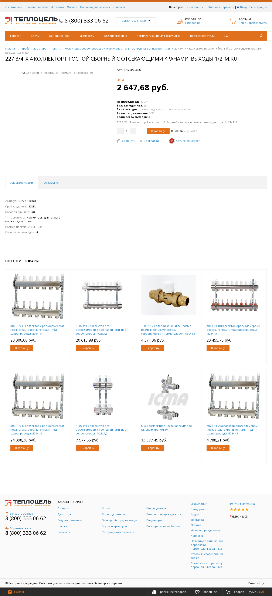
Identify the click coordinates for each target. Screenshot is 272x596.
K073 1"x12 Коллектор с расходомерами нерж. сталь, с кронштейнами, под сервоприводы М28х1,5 (37, 429)
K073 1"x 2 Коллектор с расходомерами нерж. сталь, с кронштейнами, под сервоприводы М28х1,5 (233, 429)
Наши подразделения (95, 7)
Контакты (119, 7)
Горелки (15, 36)
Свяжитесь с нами (136, 21)
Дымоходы (87, 36)
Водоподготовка (115, 36)
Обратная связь (18, 528)
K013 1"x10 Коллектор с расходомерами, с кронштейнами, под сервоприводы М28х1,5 (234, 329)
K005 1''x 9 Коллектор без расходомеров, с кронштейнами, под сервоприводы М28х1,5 (101, 329)
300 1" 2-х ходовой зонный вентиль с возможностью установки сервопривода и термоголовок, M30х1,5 (168, 329)
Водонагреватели (202, 36)
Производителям (36, 7)
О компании (13, 7)
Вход (243, 7)
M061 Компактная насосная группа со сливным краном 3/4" (166, 427)
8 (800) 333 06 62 (87, 20)
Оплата (72, 7)
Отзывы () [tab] (51, 182)
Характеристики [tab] (21, 182)
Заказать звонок (19, 513)
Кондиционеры (59, 36)
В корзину (158, 131)
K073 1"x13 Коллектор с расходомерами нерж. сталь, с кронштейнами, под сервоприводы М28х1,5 (37, 329)
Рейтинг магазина (242, 504)
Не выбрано (194, 7)
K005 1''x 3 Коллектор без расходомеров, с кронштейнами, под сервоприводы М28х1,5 (101, 429)
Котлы (35, 36)
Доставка (57, 7)
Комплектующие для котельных (158, 36)
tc (266, 583)
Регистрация (258, 7)
